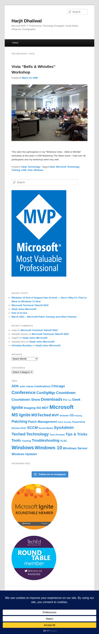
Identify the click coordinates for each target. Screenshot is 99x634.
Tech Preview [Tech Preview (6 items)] (57, 434)
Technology (34, 167)
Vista (30, 170)
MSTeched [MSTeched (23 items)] (41, 415)
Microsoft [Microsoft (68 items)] (61, 407)
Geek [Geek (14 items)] (76, 399)
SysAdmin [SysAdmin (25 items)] (64, 427)
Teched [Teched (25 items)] (18, 434)
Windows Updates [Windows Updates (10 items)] (24, 454)
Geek (24, 167)
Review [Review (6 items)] (16, 428)
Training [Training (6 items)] (26, 440)
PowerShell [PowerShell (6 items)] (78, 422)
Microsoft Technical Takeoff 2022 (30, 305)
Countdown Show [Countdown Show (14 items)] (26, 399)
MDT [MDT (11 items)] (45, 408)
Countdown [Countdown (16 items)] (65, 393)
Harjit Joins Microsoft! (24, 309)
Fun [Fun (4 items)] (69, 400)
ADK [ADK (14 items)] (15, 386)
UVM (23, 170)
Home (15, 42)
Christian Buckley (22, 345)
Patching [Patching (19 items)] (19, 421)
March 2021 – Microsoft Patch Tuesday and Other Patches (44, 316)
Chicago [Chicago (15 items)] (58, 386)
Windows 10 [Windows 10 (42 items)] (48, 447)
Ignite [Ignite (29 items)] (17, 407)
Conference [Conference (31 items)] (24, 392)
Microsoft (61, 167)
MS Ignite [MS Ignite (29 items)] (21, 415)
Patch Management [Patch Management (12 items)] (42, 421)
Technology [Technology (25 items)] (37, 434)
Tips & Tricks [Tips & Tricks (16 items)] (76, 434)
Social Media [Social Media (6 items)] (46, 428)
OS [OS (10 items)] (72, 415)
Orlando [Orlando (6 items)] (64, 415)
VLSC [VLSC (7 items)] (63, 440)
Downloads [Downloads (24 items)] (51, 399)
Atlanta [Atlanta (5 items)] (30, 386)
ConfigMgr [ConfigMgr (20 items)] (45, 393)
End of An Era (19, 313)
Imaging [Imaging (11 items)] (30, 408)
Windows (38, 170)
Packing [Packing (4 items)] (78, 416)
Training (16, 170)
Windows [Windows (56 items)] (23, 447)
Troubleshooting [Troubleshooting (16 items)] (45, 440)
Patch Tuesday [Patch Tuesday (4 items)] (64, 422)
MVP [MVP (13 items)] (55, 415)
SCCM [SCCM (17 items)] (32, 428)
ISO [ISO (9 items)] (38, 407)
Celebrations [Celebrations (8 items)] (42, 386)
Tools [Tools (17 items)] (16, 440)
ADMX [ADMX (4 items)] (22, 386)
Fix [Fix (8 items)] (65, 399)
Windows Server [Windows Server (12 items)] (75, 448)
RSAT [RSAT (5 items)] (23, 428)
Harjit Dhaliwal (27, 20)
